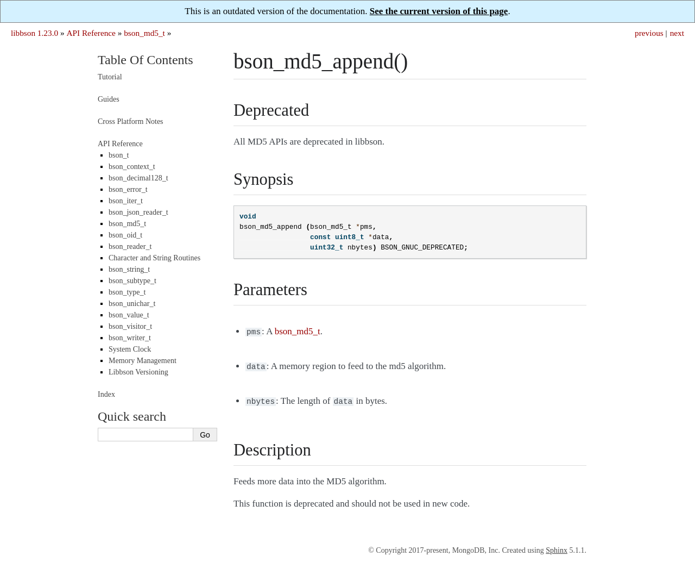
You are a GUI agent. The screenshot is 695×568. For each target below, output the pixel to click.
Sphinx (556, 547)
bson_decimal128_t (138, 178)
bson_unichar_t (132, 303)
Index (106, 394)
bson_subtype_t (132, 281)
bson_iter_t (126, 201)
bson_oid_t (125, 235)
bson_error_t (128, 189)
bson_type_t (127, 292)
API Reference (90, 33)
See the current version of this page (439, 11)
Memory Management (142, 361)
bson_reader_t (130, 246)
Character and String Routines (154, 258)
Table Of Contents (145, 60)
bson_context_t (132, 167)
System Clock (130, 349)
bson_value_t (129, 315)
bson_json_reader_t (138, 212)
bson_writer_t (130, 338)
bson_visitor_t (130, 326)
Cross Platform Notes (130, 121)
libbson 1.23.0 (34, 33)
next (677, 33)
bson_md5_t (144, 33)
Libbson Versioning (138, 372)
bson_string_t (129, 269)
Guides (108, 99)
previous (649, 33)
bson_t (119, 155)
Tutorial (110, 77)
